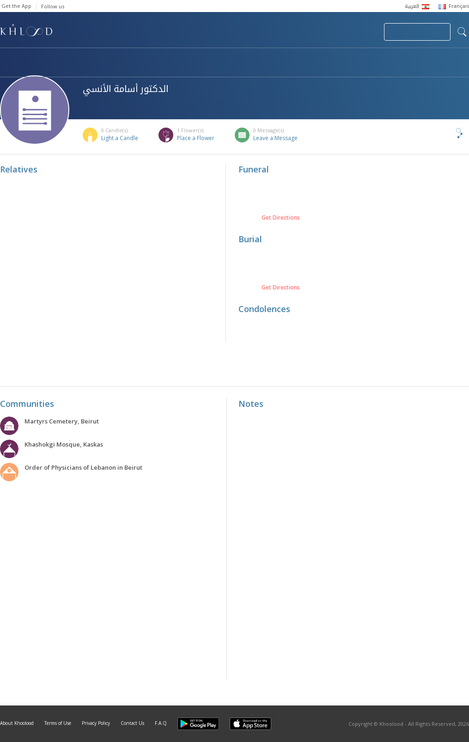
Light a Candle (119, 138)
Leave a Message (275, 138)
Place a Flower (195, 138)
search (462, 32)
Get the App (16, 5)
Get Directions (281, 217)
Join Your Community (417, 32)
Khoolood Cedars (40, 68)
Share (444, 133)
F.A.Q (161, 723)
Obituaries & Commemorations (93, 58)
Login (360, 32)
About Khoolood (17, 723)
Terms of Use (57, 723)
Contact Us (132, 723)
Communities (188, 58)
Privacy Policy (96, 723)
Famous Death (322, 58)
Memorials (254, 58)
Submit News (315, 32)
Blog (382, 58)
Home (8, 58)
